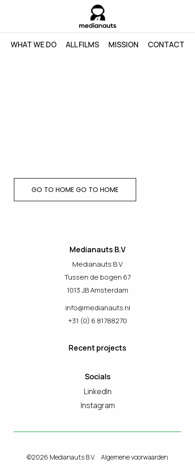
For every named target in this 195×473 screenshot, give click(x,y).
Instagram (98, 405)
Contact (166, 44)
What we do (34, 44)
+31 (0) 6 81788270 (97, 321)
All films (82, 44)
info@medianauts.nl (97, 308)
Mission (123, 44)
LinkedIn (98, 391)
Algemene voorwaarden (134, 457)
